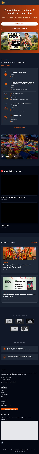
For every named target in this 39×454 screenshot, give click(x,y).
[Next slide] (35, 41)
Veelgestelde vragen (6, 405)
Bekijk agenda (19, 23)
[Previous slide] (3, 41)
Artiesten (3, 397)
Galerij (2, 403)
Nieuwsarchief (34, 242)
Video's (3, 401)
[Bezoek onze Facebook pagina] (2, 442)
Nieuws (3, 392)
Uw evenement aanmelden (19, 28)
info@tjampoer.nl (7, 379)
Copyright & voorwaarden (19, 451)
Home (2, 390)
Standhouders (4, 399)
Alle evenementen (6, 65)
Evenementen (4, 394)
